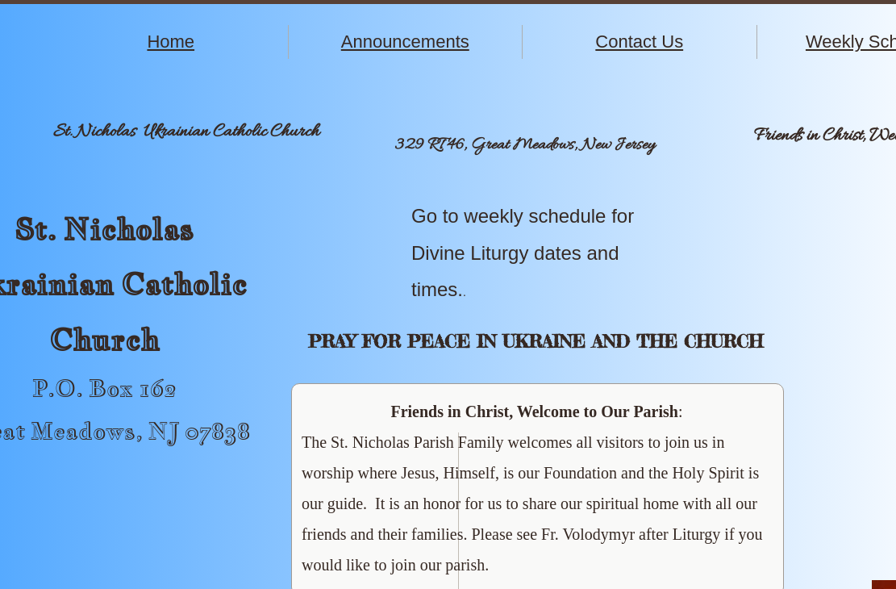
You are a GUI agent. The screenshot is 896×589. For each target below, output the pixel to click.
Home (170, 41)
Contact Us (639, 41)
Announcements (405, 41)
